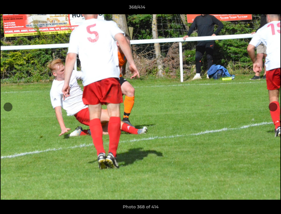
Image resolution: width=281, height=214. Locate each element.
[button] (256, 8)
